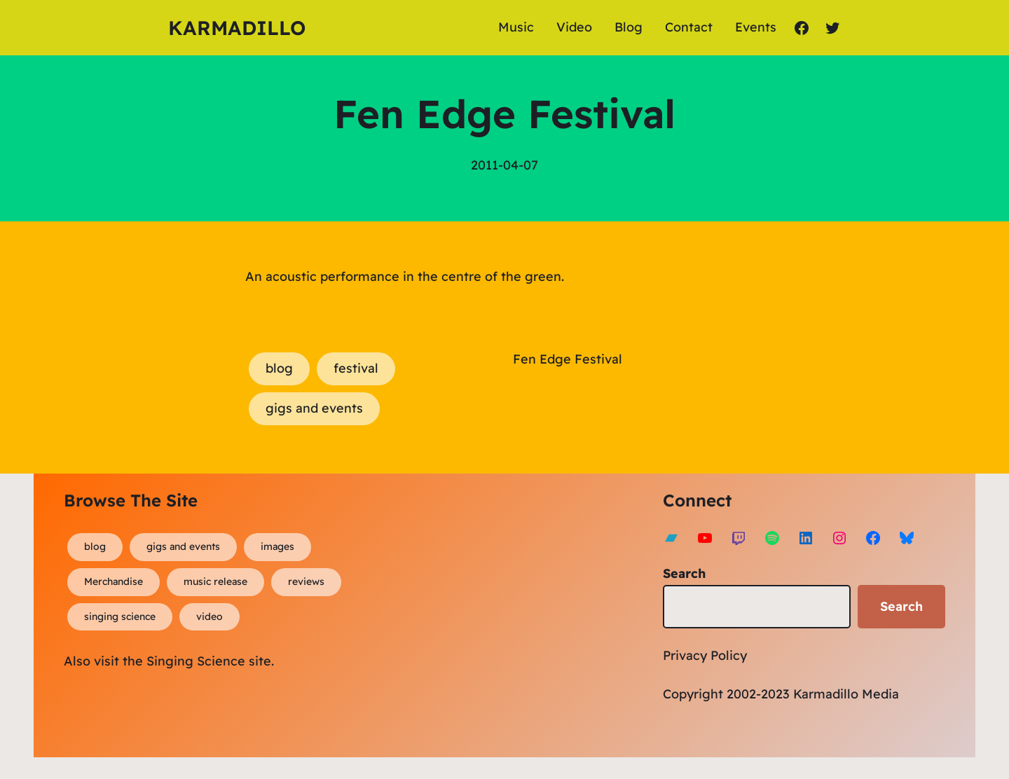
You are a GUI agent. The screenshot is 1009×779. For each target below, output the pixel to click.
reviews (306, 581)
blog (279, 368)
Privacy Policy (705, 655)
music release (215, 581)
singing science (120, 616)
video (209, 616)
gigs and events (314, 408)
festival (356, 368)
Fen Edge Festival (567, 359)
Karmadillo (237, 27)
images (277, 546)
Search (684, 573)
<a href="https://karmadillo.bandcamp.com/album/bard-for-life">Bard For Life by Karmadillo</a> (485, 611)
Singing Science (195, 661)
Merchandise (113, 581)
